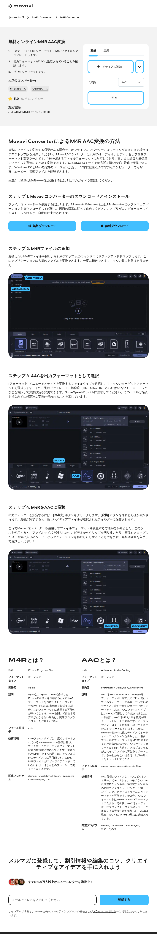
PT (32, 111)
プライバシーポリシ (104, 911)
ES (28, 111)
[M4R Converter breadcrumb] (69, 17)
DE (17, 111)
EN (13, 111)
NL (36, 111)
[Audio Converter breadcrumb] (42, 17)
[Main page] (20, 6)
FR (21, 111)
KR (44, 111)
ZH (48, 111)
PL (40, 111)
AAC (131, 82)
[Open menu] (146, 6)
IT (25, 111)
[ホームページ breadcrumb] (16, 17)
